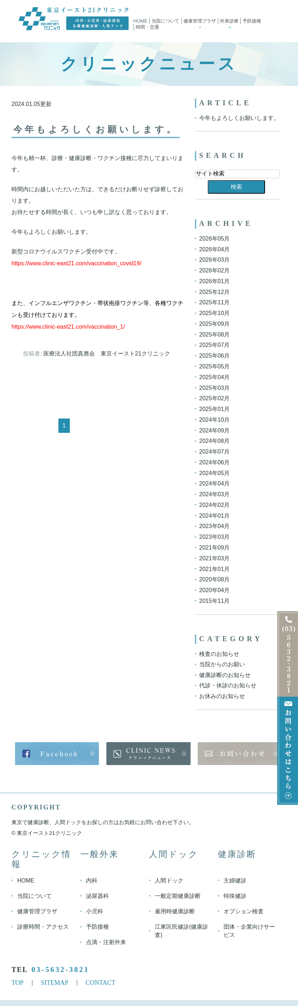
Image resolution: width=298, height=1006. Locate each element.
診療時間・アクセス (43, 927)
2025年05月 (214, 366)
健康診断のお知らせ (225, 675)
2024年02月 (214, 505)
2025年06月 (214, 356)
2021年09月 (214, 548)
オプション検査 (244, 911)
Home (141, 21)
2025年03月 (214, 387)
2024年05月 (214, 473)
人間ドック (169, 880)
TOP (17, 982)
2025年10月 (214, 313)
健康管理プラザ (199, 21)
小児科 (94, 911)
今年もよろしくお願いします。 (97, 129)
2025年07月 (214, 345)
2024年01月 (214, 515)
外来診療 (229, 21)
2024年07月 (214, 452)
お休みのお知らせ (222, 696)
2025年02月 (214, 398)
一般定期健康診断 (178, 896)
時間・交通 (147, 27)
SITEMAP (54, 982)
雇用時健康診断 (175, 911)
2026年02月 (214, 270)
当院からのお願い (222, 664)
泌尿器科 (97, 896)
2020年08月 (214, 579)
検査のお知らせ (219, 653)
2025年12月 (214, 292)
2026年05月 (214, 239)
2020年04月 (214, 590)
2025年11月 (214, 302)
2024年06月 (214, 462)
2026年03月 (214, 260)
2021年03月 (214, 558)
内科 (91, 880)
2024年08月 (214, 441)
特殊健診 (235, 896)
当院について (165, 21)
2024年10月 (214, 420)
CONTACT (101, 982)
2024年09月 (214, 430)
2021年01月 (214, 569)
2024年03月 (214, 494)
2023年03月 (214, 537)
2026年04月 (214, 249)
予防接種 (251, 21)
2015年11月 (214, 601)
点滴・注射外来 (106, 942)
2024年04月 (214, 483)
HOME (25, 880)
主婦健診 (235, 880)
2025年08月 (214, 334)
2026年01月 (214, 281)
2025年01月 (214, 409)
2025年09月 (214, 324)
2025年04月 (214, 377)
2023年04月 (214, 526)
